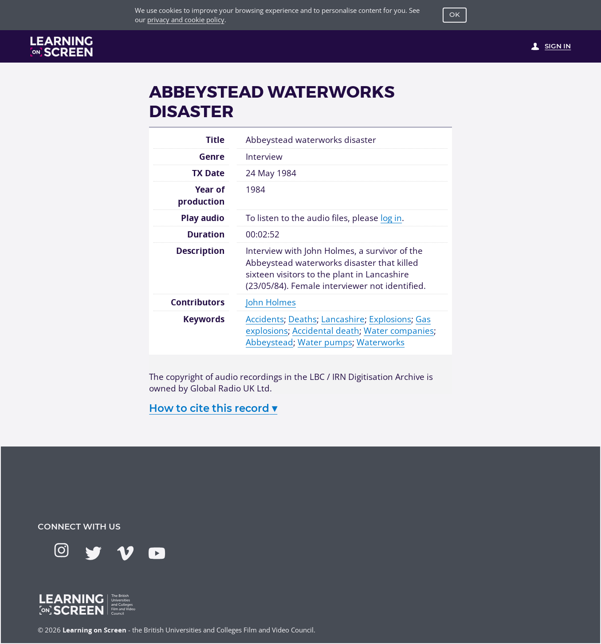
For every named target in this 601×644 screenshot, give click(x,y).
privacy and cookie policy (185, 19)
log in (391, 217)
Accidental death (325, 330)
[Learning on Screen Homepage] (61, 46)
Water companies (399, 330)
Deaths (302, 318)
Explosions (390, 318)
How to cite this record (213, 408)
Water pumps (325, 342)
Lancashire (343, 318)
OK (454, 15)
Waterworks (381, 342)
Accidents (265, 318)
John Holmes (271, 302)
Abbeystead (269, 342)
